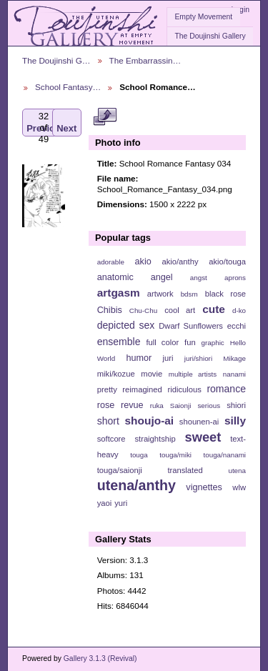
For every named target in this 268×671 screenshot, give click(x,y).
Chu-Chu (143, 310)
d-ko (239, 310)
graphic (213, 343)
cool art (179, 310)
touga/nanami (225, 455)
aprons (235, 278)
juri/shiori (198, 358)
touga (139, 455)
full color (162, 342)
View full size (104, 116)
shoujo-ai (149, 420)
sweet (203, 436)
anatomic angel (135, 277)
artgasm (118, 293)
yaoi (104, 503)
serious (208, 405)
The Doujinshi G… (56, 60)
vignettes (204, 487)
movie (151, 373)
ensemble (119, 341)
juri (168, 358)
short (108, 421)
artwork (160, 293)
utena (237, 470)
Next (66, 122)
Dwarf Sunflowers (191, 326)
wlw (239, 487)
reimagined (142, 389)
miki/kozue (116, 373)
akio (143, 262)
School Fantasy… (68, 86)
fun (190, 342)
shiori (236, 405)
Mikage (234, 358)
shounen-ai (199, 421)
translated (184, 470)
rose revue (120, 405)
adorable (110, 262)
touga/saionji (119, 470)
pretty (107, 389)
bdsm (189, 294)
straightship (154, 438)
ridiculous (184, 389)
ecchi (236, 326)
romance (226, 388)
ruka (157, 405)
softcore (111, 438)
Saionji (180, 405)
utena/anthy (136, 485)
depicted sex (126, 325)
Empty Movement (203, 17)
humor (139, 358)
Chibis (109, 310)
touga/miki (175, 455)
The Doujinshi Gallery (209, 36)
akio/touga (227, 261)
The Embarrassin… (145, 60)
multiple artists (193, 374)
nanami (234, 374)
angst (198, 278)
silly (235, 420)
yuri (120, 503)
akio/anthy (180, 261)
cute (213, 309)
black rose (225, 293)
